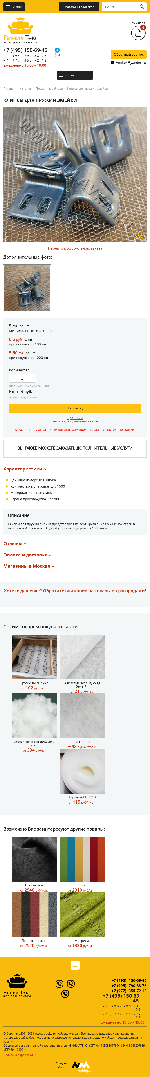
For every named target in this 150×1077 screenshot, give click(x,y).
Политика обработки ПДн (21, 1055)
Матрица (81, 943)
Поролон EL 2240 (81, 800)
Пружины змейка (34, 685)
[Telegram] (57, 50)
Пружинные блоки (49, 88)
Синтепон (81, 744)
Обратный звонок (129, 54)
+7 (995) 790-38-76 (25, 55)
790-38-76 (129, 985)
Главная (9, 88)
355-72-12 (129, 990)
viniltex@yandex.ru (131, 62)
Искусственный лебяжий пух (34, 746)
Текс (20, 39)
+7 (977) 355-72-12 (25, 60)
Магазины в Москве (79, 7)
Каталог (25, 88)
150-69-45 (129, 980)
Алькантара (34, 888)
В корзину (75, 408)
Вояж (81, 888)
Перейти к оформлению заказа (75, 248)
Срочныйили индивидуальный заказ (75, 419)
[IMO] (57, 55)
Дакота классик (34, 943)
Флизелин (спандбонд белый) (81, 687)
